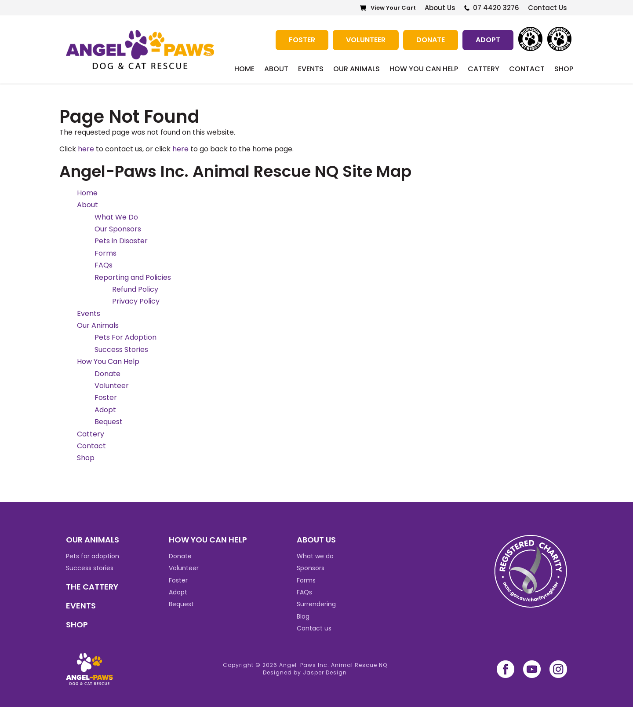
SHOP (77, 624)
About (276, 69)
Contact (527, 69)
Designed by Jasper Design (305, 672)
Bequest (109, 422)
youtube (532, 669)
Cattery (483, 69)
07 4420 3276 (496, 7)
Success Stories (121, 349)
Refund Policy (135, 289)
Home (244, 69)
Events (311, 69)
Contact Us (547, 7)
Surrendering (316, 604)
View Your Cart (393, 8)
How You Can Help (423, 69)
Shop (563, 69)
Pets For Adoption (125, 337)
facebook (505, 669)
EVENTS (81, 605)
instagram (558, 669)
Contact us (314, 628)
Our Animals (356, 69)
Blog (303, 616)
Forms (105, 253)
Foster (302, 40)
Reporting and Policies (133, 277)
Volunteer (366, 40)
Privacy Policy (136, 301)
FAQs (104, 265)
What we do (315, 556)
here (86, 149)
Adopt (488, 40)
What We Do (116, 217)
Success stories (89, 568)
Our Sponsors (118, 229)
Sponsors (310, 568)
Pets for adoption (92, 556)
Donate (430, 40)
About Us (440, 7)
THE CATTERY (92, 586)
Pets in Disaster (121, 241)
